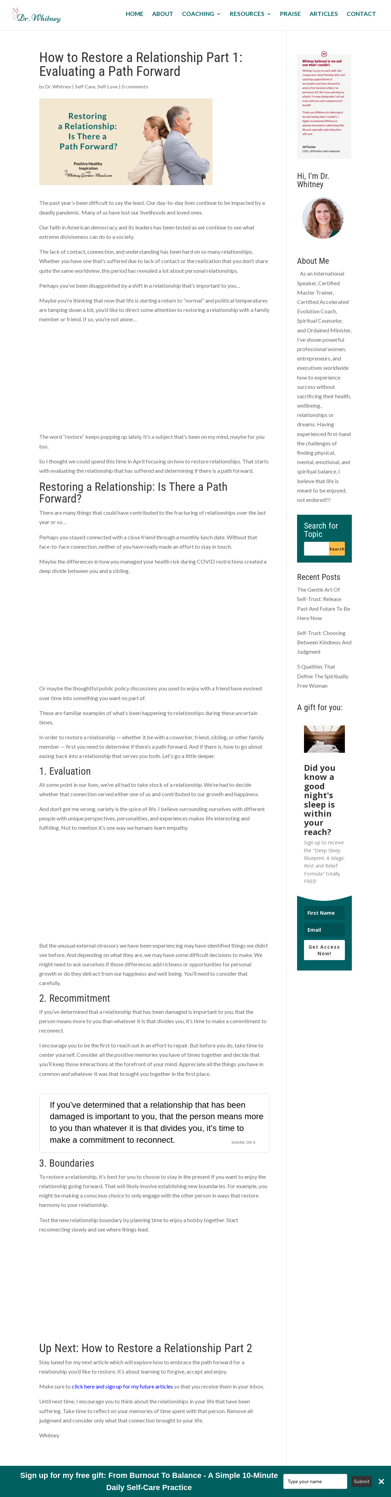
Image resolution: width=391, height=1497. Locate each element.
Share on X (244, 1142)
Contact (361, 14)
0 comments (135, 86)
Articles (324, 14)
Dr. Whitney (58, 86)
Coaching (198, 14)
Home (135, 14)
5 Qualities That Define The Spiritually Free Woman (322, 675)
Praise (290, 14)
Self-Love (107, 86)
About (162, 14)
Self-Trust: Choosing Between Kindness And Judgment (324, 642)
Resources (247, 14)
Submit (362, 1481)
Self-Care (85, 86)
